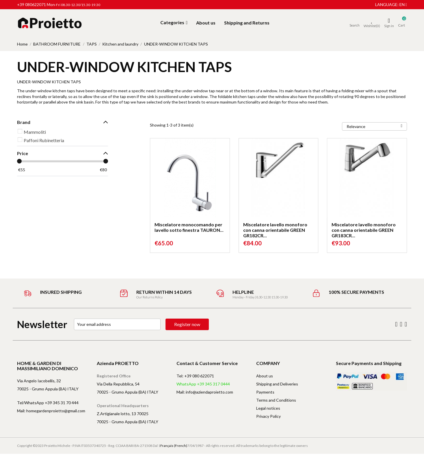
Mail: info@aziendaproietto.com (204, 392)
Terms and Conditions (276, 400)
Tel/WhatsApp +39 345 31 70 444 (48, 402)
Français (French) (173, 445)
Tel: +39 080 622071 (195, 375)
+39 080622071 (31, 4)
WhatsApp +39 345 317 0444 (203, 383)
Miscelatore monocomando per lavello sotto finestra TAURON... (189, 227)
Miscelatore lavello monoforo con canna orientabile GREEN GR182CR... (275, 230)
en (403, 4)
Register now (187, 324)
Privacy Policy (268, 416)
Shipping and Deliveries (277, 383)
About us (264, 375)
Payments (265, 392)
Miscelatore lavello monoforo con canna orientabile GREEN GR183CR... (364, 230)
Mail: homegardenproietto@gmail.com (51, 410)
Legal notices (268, 408)
